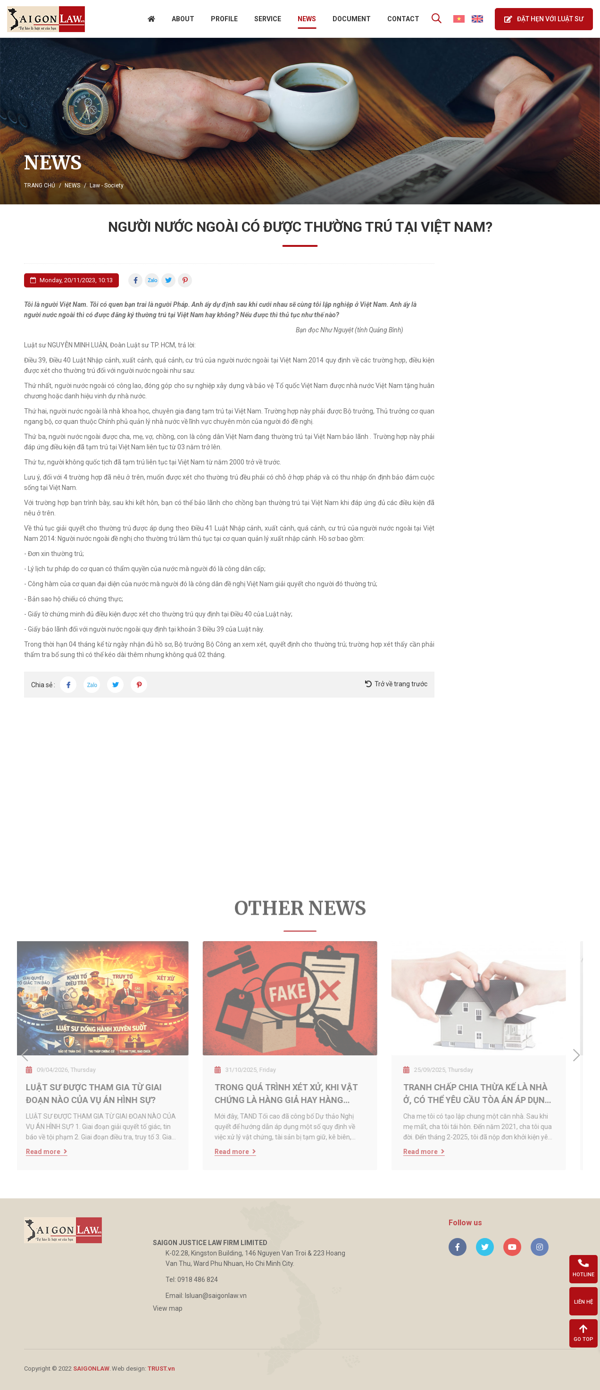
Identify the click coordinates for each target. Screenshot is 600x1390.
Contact (403, 19)
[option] (300, 121)
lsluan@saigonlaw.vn (216, 1295)
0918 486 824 (197, 1279)
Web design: (129, 1368)
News (307, 19)
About (183, 19)
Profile (224, 19)
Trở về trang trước (401, 684)
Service (267, 19)
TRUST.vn (161, 1368)
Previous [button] (24, 1055)
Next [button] (576, 1055)
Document (352, 19)
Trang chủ (39, 185)
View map (168, 1308)
